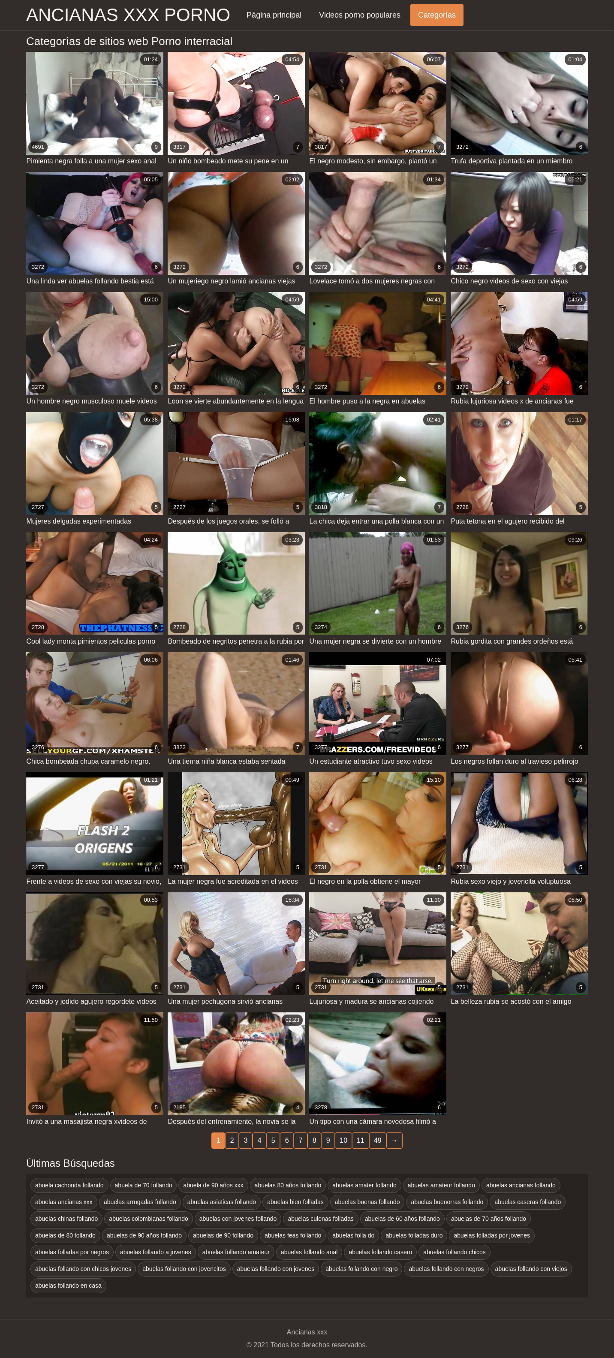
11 (360, 1140)
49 (378, 1140)
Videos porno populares (359, 15)
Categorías (437, 15)
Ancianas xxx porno (128, 15)
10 (343, 1140)
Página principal (274, 15)
